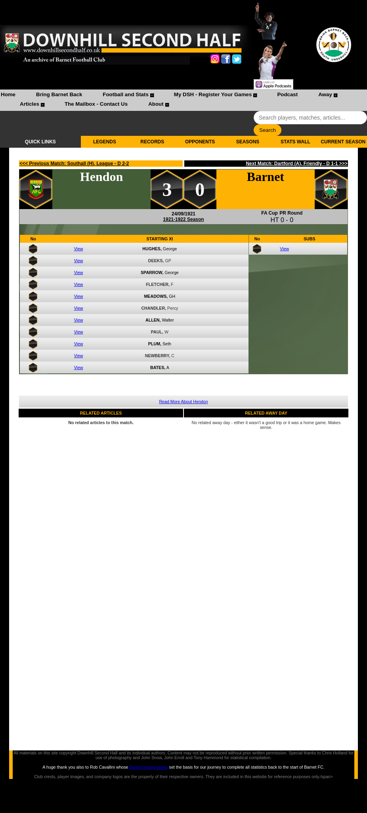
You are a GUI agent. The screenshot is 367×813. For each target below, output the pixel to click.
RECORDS (152, 142)
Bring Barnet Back (59, 94)
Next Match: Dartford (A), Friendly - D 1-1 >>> (296, 163)
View (78, 248)
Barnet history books (148, 767)
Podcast (287, 94)
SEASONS (248, 142)
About (156, 104)
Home (8, 94)
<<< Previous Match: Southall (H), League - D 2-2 (74, 163)
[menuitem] (8, 95)
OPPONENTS (200, 142)
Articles (29, 104)
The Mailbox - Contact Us (96, 104)
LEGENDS (104, 142)
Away (325, 94)
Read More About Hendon (183, 401)
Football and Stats (126, 94)
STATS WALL (295, 142)
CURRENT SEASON (343, 142)
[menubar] (183, 100)
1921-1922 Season (183, 219)
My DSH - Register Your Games (213, 94)
